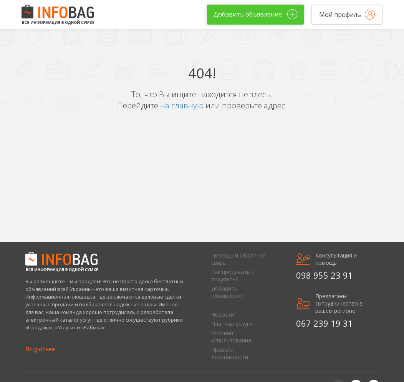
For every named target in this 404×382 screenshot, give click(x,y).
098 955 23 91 (324, 275)
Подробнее (40, 349)
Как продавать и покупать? (233, 275)
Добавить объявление (227, 292)
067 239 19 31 (324, 323)
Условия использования (231, 336)
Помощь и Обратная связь (238, 259)
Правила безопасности (229, 353)
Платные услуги (231, 323)
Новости (222, 314)
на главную (182, 105)
